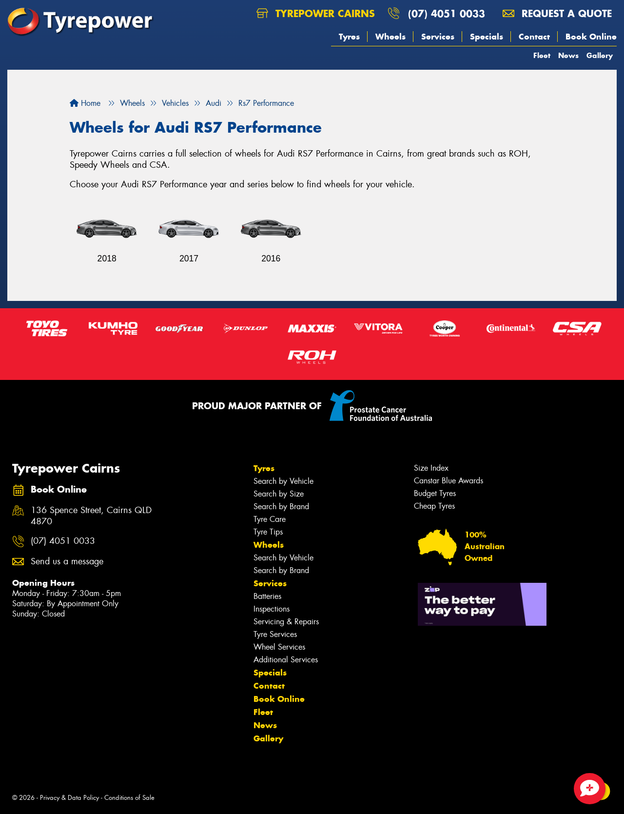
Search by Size (279, 494)
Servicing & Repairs (286, 621)
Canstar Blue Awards (448, 481)
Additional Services (286, 660)
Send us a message (67, 561)
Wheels (390, 36)
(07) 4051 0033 (446, 13)
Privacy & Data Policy (69, 798)
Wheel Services (279, 647)
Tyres (349, 36)
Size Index (431, 468)
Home (85, 103)
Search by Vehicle (283, 481)
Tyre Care (270, 519)
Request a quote (557, 13)
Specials (486, 36)
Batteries (267, 596)
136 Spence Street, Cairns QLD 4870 (91, 516)
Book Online (591, 36)
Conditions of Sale (129, 798)
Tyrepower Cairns (315, 13)
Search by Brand (281, 506)
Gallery (599, 55)
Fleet (541, 55)
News (568, 55)
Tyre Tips (268, 532)
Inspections (272, 609)
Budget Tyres (435, 493)
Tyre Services (275, 634)
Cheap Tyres (434, 506)
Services (437, 36)
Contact (534, 36)
